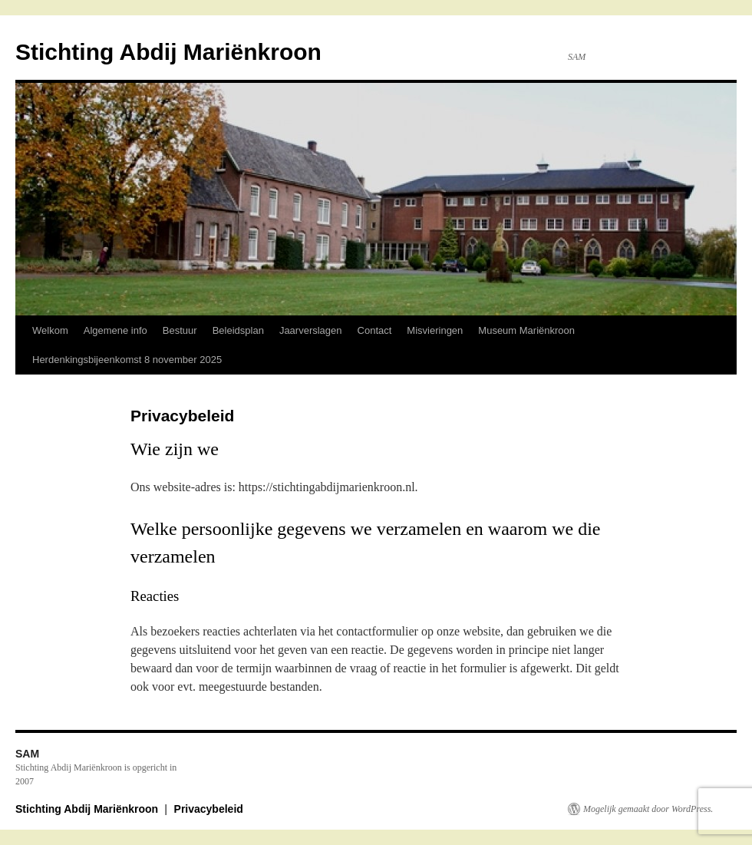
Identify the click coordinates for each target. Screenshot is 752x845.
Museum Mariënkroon (526, 330)
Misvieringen (435, 330)
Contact (375, 330)
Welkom (50, 330)
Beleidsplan (238, 330)
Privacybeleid (208, 809)
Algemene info (115, 330)
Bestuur (180, 330)
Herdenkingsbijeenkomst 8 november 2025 (127, 359)
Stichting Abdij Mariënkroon (168, 51)
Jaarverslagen (310, 330)
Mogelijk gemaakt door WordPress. (648, 809)
